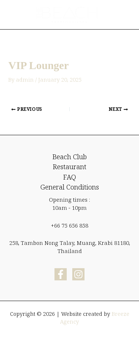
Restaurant (69, 166)
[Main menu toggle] (122, 14)
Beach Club (69, 156)
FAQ (69, 177)
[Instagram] (78, 274)
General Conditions (69, 186)
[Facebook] (60, 274)
